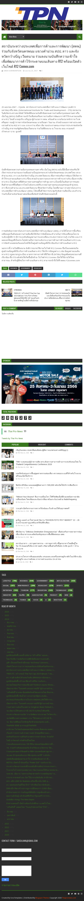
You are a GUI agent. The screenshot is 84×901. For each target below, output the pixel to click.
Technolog (8, 600)
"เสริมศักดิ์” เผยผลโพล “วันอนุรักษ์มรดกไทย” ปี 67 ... (27, 807)
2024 (7, 619)
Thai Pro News (15, 431)
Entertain (7, 590)
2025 (7, 615)
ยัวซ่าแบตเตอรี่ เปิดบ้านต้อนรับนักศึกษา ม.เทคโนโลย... (29, 803)
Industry (7, 595)
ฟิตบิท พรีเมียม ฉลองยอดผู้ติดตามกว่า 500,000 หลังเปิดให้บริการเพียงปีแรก (47, 485)
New (66, 595)
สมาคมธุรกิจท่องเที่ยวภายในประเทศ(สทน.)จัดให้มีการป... (30, 700)
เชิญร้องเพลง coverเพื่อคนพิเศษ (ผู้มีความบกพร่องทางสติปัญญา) (42, 450)
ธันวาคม (11, 622)
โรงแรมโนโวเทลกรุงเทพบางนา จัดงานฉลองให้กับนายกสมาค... (32, 770)
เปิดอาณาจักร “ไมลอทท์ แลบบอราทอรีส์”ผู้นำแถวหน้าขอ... (30, 703)
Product (53, 595)
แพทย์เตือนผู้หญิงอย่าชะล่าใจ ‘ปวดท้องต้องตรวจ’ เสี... (28, 759)
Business (13, 268)
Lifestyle (7, 581)
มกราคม (10, 819)
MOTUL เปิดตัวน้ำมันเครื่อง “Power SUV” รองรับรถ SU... (29, 762)
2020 (7, 835)
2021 (7, 831)
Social (6, 586)
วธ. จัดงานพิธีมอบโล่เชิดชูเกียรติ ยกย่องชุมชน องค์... (28, 722)
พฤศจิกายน (12, 626)
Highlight (38, 268)
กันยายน (10, 633)
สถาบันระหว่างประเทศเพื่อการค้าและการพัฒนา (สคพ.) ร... (30, 670)
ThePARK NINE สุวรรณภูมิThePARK (21, 725)
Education (42, 590)
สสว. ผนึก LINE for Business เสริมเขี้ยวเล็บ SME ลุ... (28, 781)
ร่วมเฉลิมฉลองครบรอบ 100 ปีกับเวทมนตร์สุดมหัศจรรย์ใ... (30, 744)
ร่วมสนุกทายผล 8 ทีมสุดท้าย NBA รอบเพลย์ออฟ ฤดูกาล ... (30, 751)
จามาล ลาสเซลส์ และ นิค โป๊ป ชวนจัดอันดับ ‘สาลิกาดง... (30, 777)
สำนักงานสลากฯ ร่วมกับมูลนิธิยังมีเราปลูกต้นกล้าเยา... (28, 792)
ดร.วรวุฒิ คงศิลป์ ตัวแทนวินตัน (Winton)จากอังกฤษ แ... (29, 677)
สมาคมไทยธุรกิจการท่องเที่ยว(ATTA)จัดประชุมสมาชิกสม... (30, 685)
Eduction (58, 600)
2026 (7, 612)
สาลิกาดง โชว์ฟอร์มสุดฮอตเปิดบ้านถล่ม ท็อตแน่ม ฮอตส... (30, 729)
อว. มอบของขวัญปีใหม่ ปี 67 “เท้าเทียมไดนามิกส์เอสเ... (28, 785)
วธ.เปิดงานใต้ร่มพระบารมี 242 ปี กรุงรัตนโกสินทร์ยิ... (28, 711)
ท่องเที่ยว (22, 595)
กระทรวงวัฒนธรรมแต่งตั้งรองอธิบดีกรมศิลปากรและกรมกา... (31, 766)
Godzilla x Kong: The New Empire (20, 799)
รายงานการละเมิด (10, 885)
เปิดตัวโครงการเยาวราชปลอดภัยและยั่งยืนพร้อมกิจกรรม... (30, 666)
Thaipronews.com (69, 898)
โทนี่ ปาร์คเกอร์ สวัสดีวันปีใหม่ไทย (20, 740)
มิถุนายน (11, 644)
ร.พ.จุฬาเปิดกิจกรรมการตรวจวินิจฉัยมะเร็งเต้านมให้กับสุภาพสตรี (42, 508)
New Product (23, 586)
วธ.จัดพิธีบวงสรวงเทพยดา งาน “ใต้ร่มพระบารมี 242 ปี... (29, 718)
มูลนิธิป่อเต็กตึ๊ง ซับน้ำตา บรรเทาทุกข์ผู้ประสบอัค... (27, 696)
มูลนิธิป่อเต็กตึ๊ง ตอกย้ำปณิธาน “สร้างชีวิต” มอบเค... (27, 655)
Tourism (24, 590)
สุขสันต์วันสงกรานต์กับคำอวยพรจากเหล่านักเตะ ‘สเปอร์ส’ (30, 737)
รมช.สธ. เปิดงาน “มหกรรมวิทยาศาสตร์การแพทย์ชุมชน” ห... (31, 774)
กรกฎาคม (11, 641)
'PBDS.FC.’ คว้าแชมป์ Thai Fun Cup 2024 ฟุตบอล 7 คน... (30, 674)
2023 (7, 824)
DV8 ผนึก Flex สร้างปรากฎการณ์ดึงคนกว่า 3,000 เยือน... (29, 788)
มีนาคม (10, 812)
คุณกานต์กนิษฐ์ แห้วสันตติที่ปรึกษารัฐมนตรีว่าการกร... (28, 796)
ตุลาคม (10, 630)
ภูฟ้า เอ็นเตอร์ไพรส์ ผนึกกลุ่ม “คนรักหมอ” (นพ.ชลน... (28, 663)
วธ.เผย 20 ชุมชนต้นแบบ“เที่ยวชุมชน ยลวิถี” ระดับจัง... (28, 755)
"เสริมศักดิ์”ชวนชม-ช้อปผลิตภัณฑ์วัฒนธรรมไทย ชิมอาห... (30, 692)
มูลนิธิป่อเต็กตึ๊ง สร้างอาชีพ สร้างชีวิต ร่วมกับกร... (26, 681)
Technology (61, 590)
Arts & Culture (63, 581)
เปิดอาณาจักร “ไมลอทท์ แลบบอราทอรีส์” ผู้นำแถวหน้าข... (30, 688)
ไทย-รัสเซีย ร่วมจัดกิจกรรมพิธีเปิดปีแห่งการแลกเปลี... (28, 659)
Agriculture (37, 595)
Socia (35, 600)
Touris (23, 600)
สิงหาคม (10, 637)
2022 (7, 827)
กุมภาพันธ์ (11, 815)
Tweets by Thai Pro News (12, 438)
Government (25, 268)
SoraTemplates (16, 898)
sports (60, 586)
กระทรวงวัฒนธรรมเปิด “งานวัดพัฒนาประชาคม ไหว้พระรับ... (31, 714)
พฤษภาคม (11, 648)
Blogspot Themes (42, 898)
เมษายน (10, 652)
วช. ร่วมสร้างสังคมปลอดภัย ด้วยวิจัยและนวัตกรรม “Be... (29, 748)
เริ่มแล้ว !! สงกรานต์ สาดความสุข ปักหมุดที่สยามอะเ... (28, 733)
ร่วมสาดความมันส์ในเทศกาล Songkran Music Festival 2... (30, 707)
